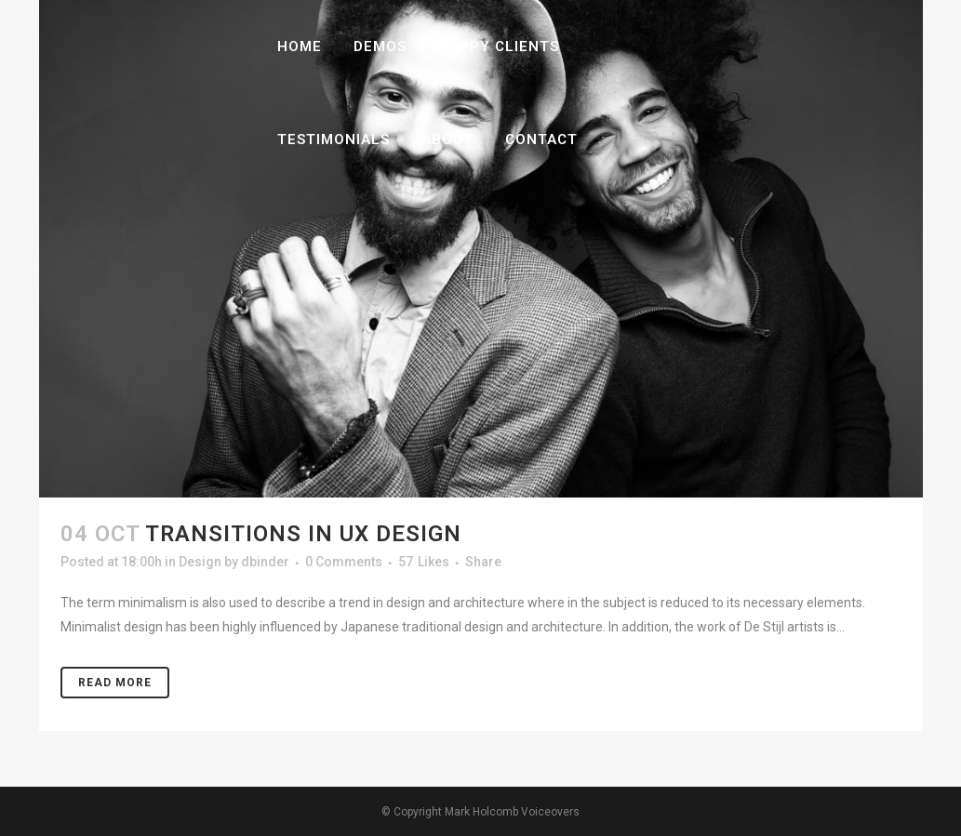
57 (423, 561)
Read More (115, 682)
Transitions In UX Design (303, 534)
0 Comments (343, 561)
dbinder (265, 561)
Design (200, 561)
